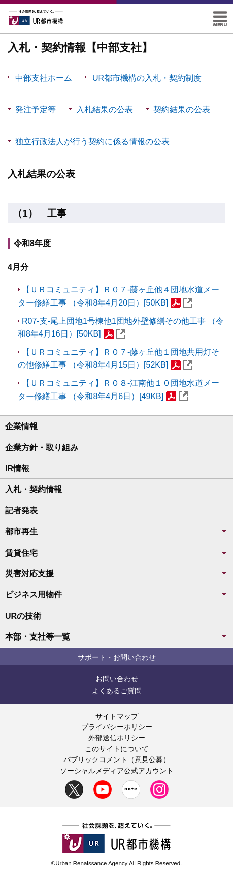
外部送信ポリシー (116, 738)
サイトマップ (116, 716)
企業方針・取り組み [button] (41, 447)
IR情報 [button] (17, 468)
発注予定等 (42, 115)
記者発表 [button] (21, 510)
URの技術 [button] (23, 616)
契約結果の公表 (181, 115)
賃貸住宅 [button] (116, 553)
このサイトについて (117, 749)
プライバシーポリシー (116, 727)
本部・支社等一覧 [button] (116, 636)
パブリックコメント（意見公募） (116, 759)
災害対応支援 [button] (116, 573)
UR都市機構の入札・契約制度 (147, 78)
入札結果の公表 (104, 115)
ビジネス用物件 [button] (116, 594)
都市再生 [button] (116, 531)
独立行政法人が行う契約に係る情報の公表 (92, 147)
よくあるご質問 (117, 691)
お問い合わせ (116, 679)
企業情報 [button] (21, 426)
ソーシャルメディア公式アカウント (117, 771)
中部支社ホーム (43, 78)
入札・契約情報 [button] (33, 489)
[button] (220, 15)
